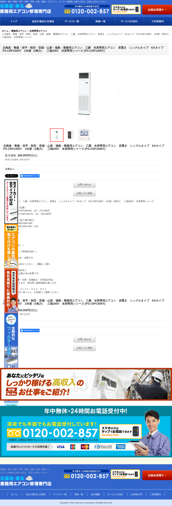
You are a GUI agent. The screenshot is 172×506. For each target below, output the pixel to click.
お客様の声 (136, 494)
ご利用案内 (157, 21)
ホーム (14, 494)
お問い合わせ (84, 184)
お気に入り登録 (84, 193)
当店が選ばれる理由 (43, 21)
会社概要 (95, 494)
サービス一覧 (71, 21)
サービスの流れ (129, 21)
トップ (14, 21)
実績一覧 (100, 21)
